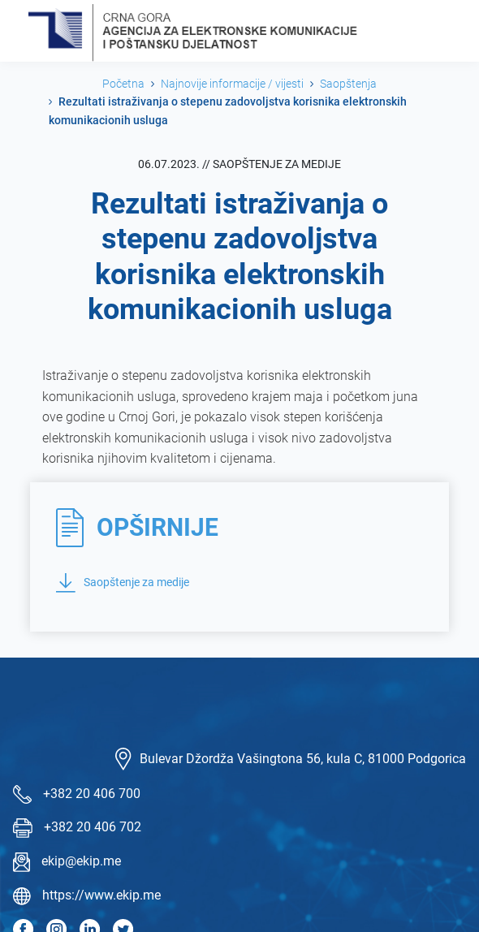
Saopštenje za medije (122, 583)
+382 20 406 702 (92, 827)
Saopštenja (348, 83)
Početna (123, 83)
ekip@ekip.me (81, 861)
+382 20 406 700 (91, 793)
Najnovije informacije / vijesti (232, 83)
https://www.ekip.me (101, 895)
